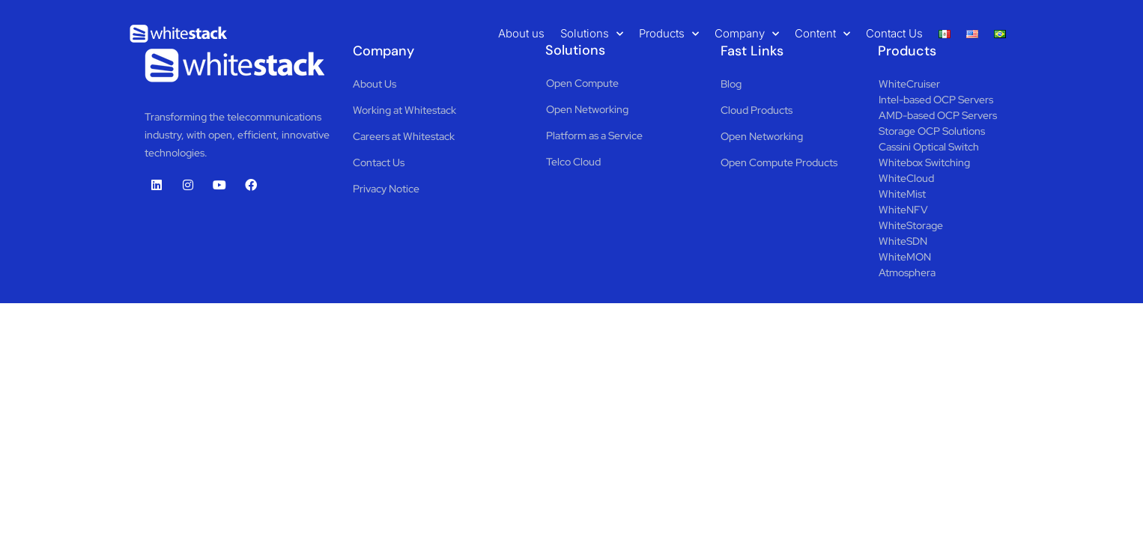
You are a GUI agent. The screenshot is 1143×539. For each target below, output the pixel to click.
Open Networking (587, 109)
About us (521, 33)
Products (669, 33)
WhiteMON (905, 257)
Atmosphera (907, 272)
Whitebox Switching (924, 162)
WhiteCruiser (909, 84)
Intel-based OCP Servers (936, 99)
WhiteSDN (903, 241)
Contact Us (894, 33)
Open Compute (582, 83)
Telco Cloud (573, 161)
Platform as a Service (594, 135)
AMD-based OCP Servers (938, 115)
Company (747, 33)
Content (822, 33)
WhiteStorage (911, 225)
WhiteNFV (903, 209)
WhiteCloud (906, 178)
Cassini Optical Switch (929, 146)
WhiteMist (902, 194)
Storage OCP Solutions (932, 131)
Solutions (591, 33)
